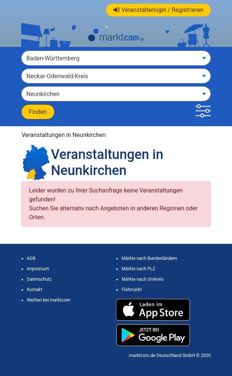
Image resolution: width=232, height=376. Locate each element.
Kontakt (34, 289)
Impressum (38, 268)
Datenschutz (39, 279)
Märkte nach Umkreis (143, 279)
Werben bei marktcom (48, 300)
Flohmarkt (132, 289)
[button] (203, 112)
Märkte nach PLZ (138, 268)
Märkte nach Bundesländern (149, 258)
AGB (31, 258)
